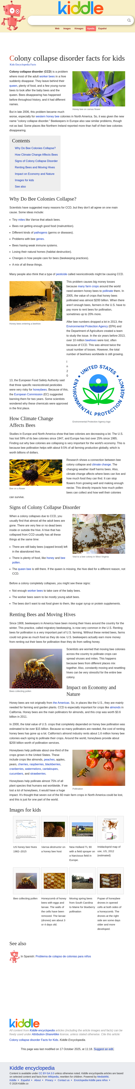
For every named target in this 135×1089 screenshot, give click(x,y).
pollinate (107, 290)
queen (13, 85)
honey (50, 557)
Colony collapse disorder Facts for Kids (33, 1039)
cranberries (16, 768)
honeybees (40, 389)
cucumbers (16, 773)
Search (129, 20)
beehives (91, 340)
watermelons (33, 768)
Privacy (49, 1080)
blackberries (52, 764)
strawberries (38, 773)
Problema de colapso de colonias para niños (63, 956)
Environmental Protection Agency (87, 326)
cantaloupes (50, 768)
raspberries (37, 764)
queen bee (24, 568)
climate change (101, 464)
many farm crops (88, 286)
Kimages (79, 28)
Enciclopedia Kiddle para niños (91, 1080)
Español (102, 28)
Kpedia (90, 28)
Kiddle (13, 1080)
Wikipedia (53, 1076)
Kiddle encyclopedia (42, 1030)
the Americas (61, 702)
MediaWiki (103, 1076)
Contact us (64, 1080)
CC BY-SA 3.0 (46, 1073)
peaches (49, 759)
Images (67, 28)
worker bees (35, 590)
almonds (115, 707)
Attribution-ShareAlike (45, 1034)
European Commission (28, 394)
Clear (122, 20)
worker (43, 76)
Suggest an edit (103, 1049)
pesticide (61, 274)
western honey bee (47, 116)
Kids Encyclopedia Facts (23, 64)
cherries (23, 764)
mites (21, 219)
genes (40, 238)
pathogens (40, 232)
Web (57, 28)
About (37, 1080)
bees (52, 76)
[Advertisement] (67, 42)
